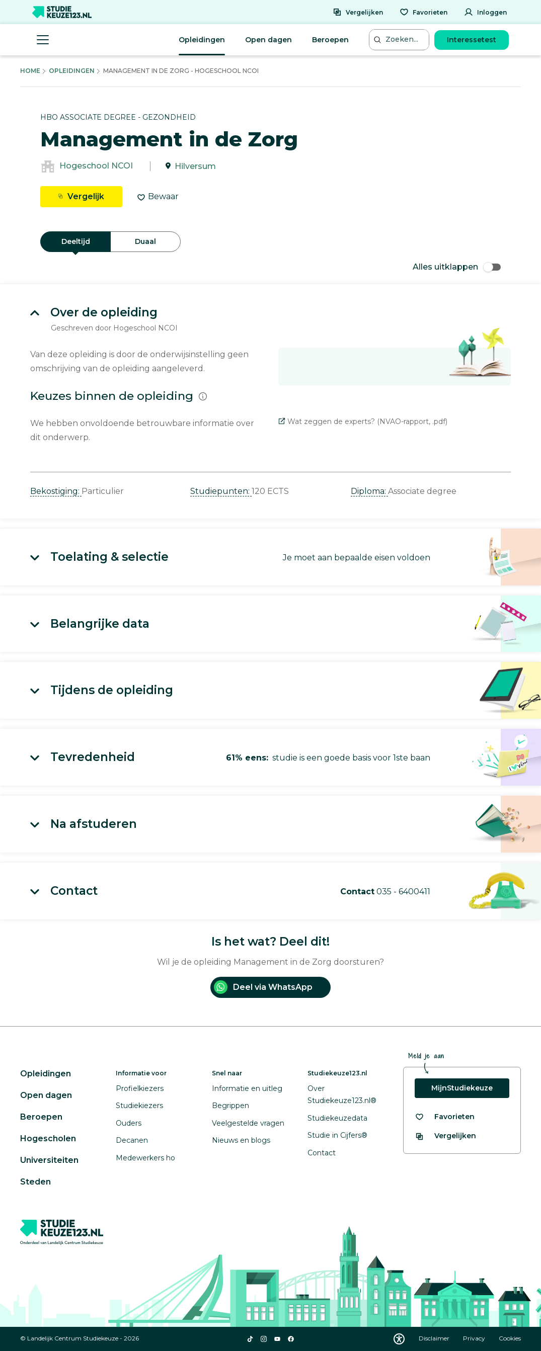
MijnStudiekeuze (462, 1087)
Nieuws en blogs (241, 1140)
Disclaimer (435, 1338)
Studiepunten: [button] (221, 491)
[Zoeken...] (400, 39)
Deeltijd (75, 241)
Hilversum (195, 166)
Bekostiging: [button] (56, 491)
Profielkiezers (140, 1088)
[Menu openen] (42, 39)
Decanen (132, 1140)
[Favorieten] (423, 12)
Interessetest (471, 39)
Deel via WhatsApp (263, 987)
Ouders (128, 1123)
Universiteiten (49, 1160)
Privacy (475, 1338)
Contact (321, 1152)
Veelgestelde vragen (248, 1123)
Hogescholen (48, 1138)
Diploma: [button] (369, 491)
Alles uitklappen (457, 267)
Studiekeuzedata (337, 1118)
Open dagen (268, 39)
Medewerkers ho (145, 1157)
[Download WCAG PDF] (399, 1339)
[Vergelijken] (358, 12)
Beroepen (330, 39)
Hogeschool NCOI (96, 166)
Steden (35, 1182)
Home (30, 70)
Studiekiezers (139, 1105)
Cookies (510, 1338)
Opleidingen (202, 39)
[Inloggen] (485, 12)
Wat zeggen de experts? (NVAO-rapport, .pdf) (362, 421)
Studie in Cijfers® (337, 1135)
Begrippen (230, 1105)
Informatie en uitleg (247, 1088)
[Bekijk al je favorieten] (445, 1117)
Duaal (145, 241)
